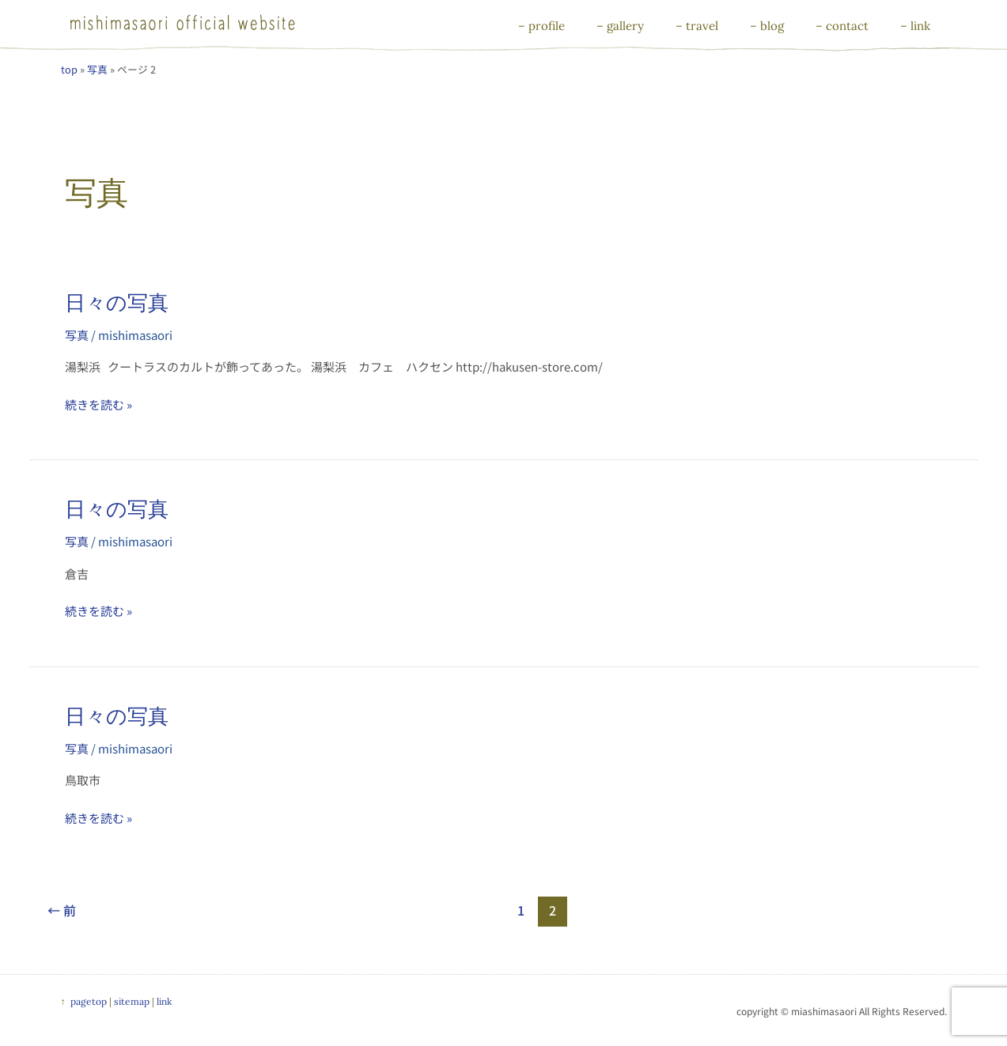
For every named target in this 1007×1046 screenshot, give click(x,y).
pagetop (88, 1001)
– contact (842, 25)
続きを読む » (98, 404)
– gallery (620, 25)
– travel (697, 25)
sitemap (132, 1001)
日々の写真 (116, 302)
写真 (97, 69)
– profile (541, 25)
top (69, 69)
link (164, 1001)
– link (915, 25)
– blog (767, 25)
